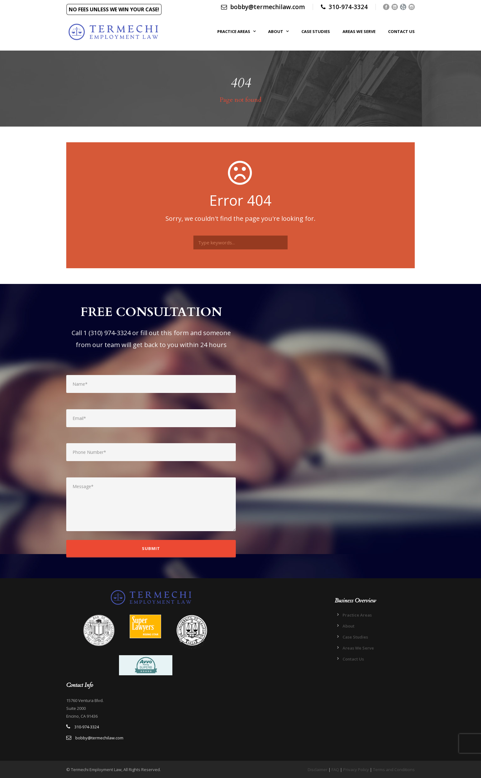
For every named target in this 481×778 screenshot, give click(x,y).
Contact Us (401, 31)
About (275, 31)
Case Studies (315, 31)
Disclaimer (317, 769)
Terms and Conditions (394, 769)
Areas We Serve (359, 31)
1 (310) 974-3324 (107, 333)
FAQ (335, 769)
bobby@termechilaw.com (263, 7)
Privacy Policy (356, 769)
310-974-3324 (348, 7)
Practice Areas (233, 31)
